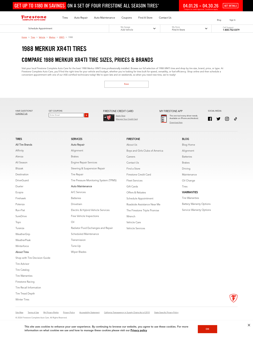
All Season (21, 162)
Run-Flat (20, 210)
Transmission (78, 240)
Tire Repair (77, 174)
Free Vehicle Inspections (85, 216)
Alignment (77, 150)
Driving (186, 169)
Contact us (21, 114)
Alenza (19, 156)
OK (207, 329)
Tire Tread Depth (25, 293)
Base (126, 84)
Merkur (52, 37)
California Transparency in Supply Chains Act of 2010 (127, 313)
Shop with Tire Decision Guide (32, 258)
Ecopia (19, 192)
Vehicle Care (133, 222)
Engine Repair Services (84, 162)
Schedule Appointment (139, 198)
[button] (65, 18)
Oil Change (188, 180)
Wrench (130, 216)
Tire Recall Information (28, 288)
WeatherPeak (23, 240)
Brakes (75, 156)
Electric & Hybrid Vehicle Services (90, 210)
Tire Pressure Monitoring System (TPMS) (93, 180)
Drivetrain (76, 204)
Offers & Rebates (136, 192)
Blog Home (188, 145)
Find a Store (133, 169)
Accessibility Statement (89, 313)
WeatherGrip (22, 234)
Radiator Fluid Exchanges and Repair (92, 228)
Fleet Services (134, 180)
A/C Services (78, 192)
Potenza (20, 204)
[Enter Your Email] (66, 115)
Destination (22, 174)
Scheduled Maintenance (85, 234)
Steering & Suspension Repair (88, 168)
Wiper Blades (78, 252)
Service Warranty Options (196, 210)
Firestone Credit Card (138, 175)
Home (24, 37)
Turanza (19, 228)
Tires (33, 37)
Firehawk (20, 198)
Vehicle (42, 37)
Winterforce (22, 246)
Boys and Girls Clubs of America (144, 151)
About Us (131, 145)
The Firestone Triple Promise (142, 210)
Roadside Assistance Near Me (143, 204)
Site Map (19, 313)
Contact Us (132, 163)
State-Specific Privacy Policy (166, 313)
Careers (130, 157)
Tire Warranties (23, 276)
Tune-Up (76, 246)
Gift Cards (132, 186)
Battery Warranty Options (196, 204)
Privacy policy (139, 330)
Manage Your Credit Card (127, 119)
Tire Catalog (22, 270)
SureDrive (21, 216)
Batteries (76, 198)
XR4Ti (61, 37)
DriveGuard (22, 180)
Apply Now (120, 116)
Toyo (18, 222)
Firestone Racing (25, 282)
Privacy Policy (69, 313)
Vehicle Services (135, 228)
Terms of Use (33, 313)
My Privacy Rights (51, 313)
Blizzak (19, 168)
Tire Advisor (22, 264)
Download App (176, 123)
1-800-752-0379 (231, 30)
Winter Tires (22, 299)
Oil (72, 222)
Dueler (19, 186)
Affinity (19, 150)
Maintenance (189, 175)
